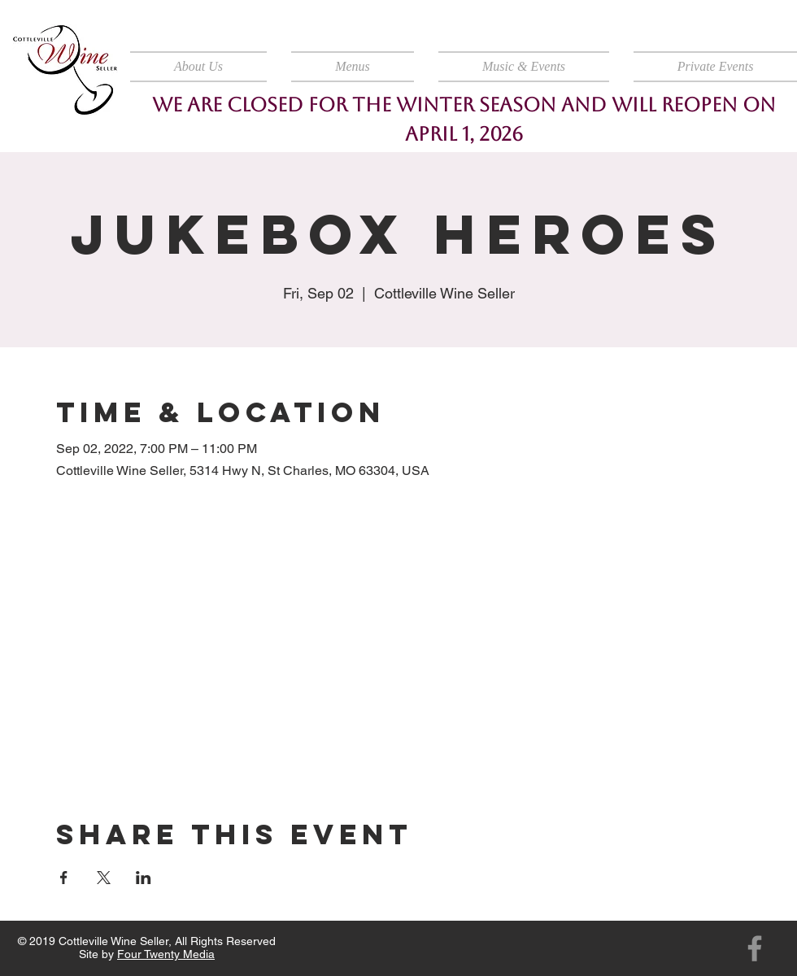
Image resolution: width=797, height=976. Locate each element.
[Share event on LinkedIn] (143, 877)
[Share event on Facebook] (64, 877)
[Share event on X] (103, 877)
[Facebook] (755, 948)
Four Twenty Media (166, 954)
